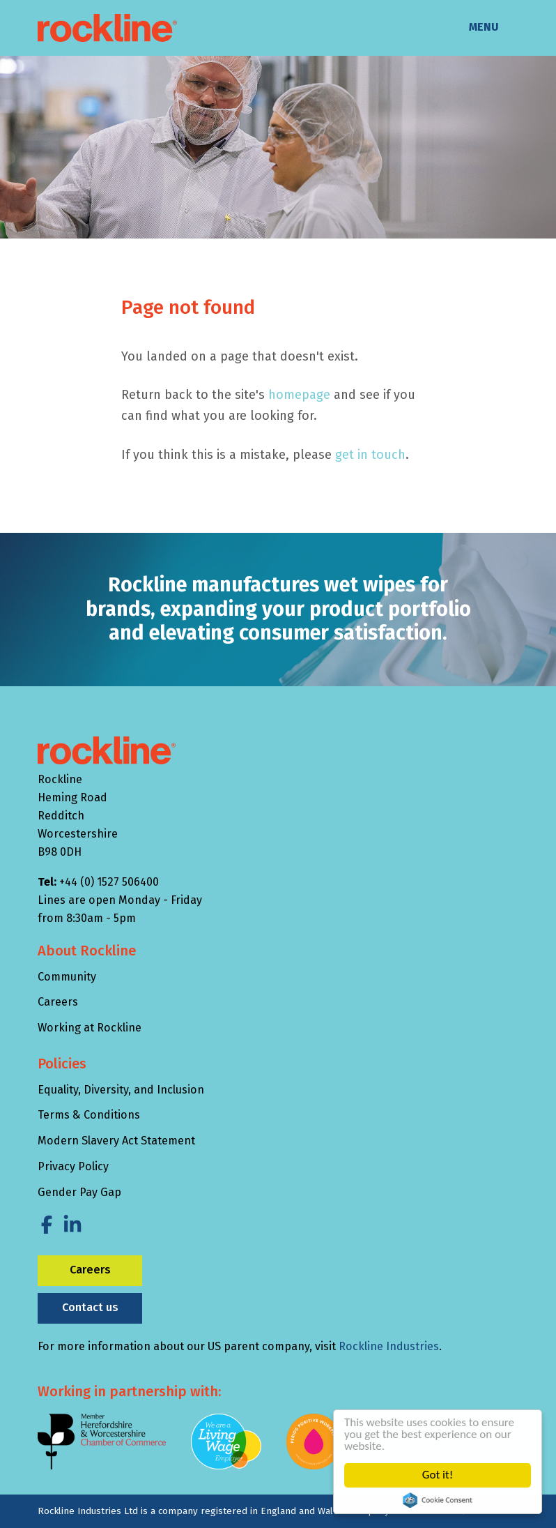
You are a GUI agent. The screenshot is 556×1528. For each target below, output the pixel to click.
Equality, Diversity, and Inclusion (121, 1089)
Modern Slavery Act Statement (116, 1140)
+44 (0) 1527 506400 (109, 881)
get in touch (370, 454)
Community (67, 976)
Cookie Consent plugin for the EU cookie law (439, 1500)
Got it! (438, 1474)
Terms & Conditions (89, 1114)
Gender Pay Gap (79, 1192)
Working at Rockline (89, 1027)
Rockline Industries (389, 1346)
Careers (58, 1001)
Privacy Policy (73, 1166)
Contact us (90, 1307)
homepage (299, 394)
